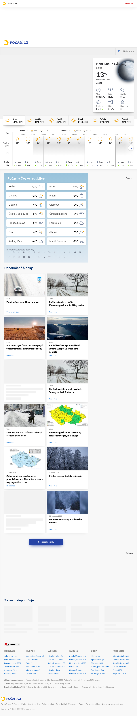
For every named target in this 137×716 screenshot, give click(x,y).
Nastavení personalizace (112, 704)
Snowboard (19, 684)
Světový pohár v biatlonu (100, 667)
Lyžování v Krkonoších (56, 656)
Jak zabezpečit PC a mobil (90, 680)
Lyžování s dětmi (54, 670)
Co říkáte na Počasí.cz (10, 704)
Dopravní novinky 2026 (121, 660)
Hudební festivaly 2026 (77, 656)
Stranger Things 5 (75, 670)
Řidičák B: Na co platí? (121, 663)
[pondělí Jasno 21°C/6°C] (57, 120)
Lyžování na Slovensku (56, 667)
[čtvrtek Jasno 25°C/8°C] (123, 120)
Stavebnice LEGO (40, 687)
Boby (62, 684)
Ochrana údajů (48, 704)
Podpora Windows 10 (72, 680)
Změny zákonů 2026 (11, 667)
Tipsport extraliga (97, 660)
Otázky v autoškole (120, 667)
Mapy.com (20, 680)
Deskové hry (76, 687)
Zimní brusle (54, 684)
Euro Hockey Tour (97, 670)
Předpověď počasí (32, 680)
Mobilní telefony (27, 687)
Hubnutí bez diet (32, 660)
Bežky (47, 684)
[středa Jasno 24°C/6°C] (101, 120)
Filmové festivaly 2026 (77, 663)
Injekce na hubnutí (32, 670)
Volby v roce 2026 (10, 656)
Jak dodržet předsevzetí (35, 656)
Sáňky (67, 684)
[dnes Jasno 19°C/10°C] (14, 120)
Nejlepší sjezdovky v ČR (56, 663)
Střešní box (33, 684)
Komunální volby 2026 (12, 663)
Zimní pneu (66, 687)
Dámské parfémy (54, 687)
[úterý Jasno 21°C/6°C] (79, 120)
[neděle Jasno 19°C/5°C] (36, 120)
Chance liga (95, 656)
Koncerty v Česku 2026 (77, 660)
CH (49, 252)
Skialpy (40, 684)
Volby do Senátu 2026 (12, 660)
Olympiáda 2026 (10, 670)
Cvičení (28, 663)
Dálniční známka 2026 (121, 656)
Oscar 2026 (73, 667)
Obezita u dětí (31, 674)
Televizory (85, 687)
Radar (81, 704)
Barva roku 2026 (57, 680)
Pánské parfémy (108, 687)
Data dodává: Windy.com (66, 704)
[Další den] (131, 148)
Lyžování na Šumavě (55, 660)
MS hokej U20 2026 (98, 674)
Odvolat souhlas (93, 704)
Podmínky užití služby (30, 704)
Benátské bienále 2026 (77, 674)
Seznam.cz (128, 4)
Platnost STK (117, 670)
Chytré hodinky (95, 687)
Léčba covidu (45, 680)
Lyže (26, 684)
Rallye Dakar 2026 (119, 674)
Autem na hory (53, 674)
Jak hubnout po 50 (33, 667)
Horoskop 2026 (10, 674)
